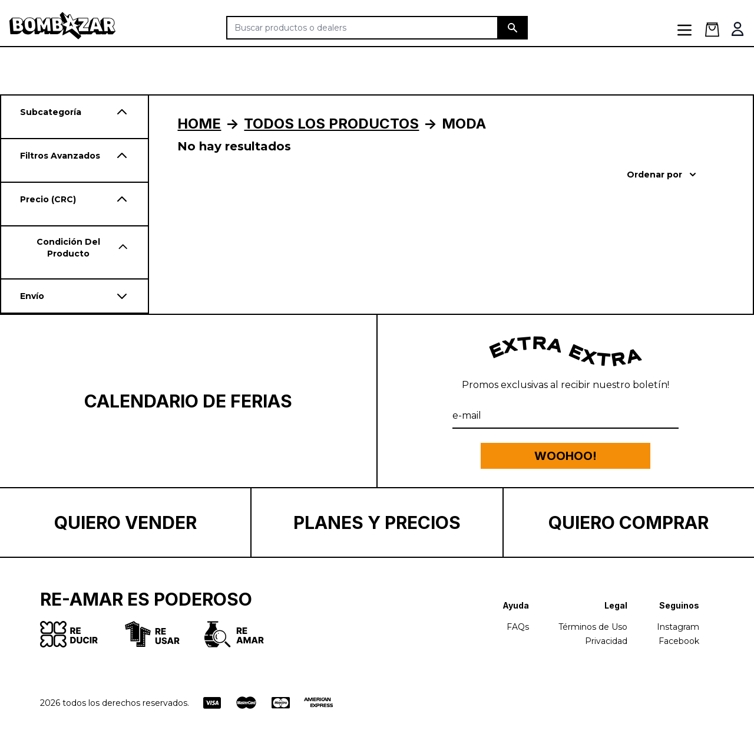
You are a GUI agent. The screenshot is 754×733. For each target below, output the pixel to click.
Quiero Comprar (628, 522)
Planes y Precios (377, 522)
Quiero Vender (125, 522)
